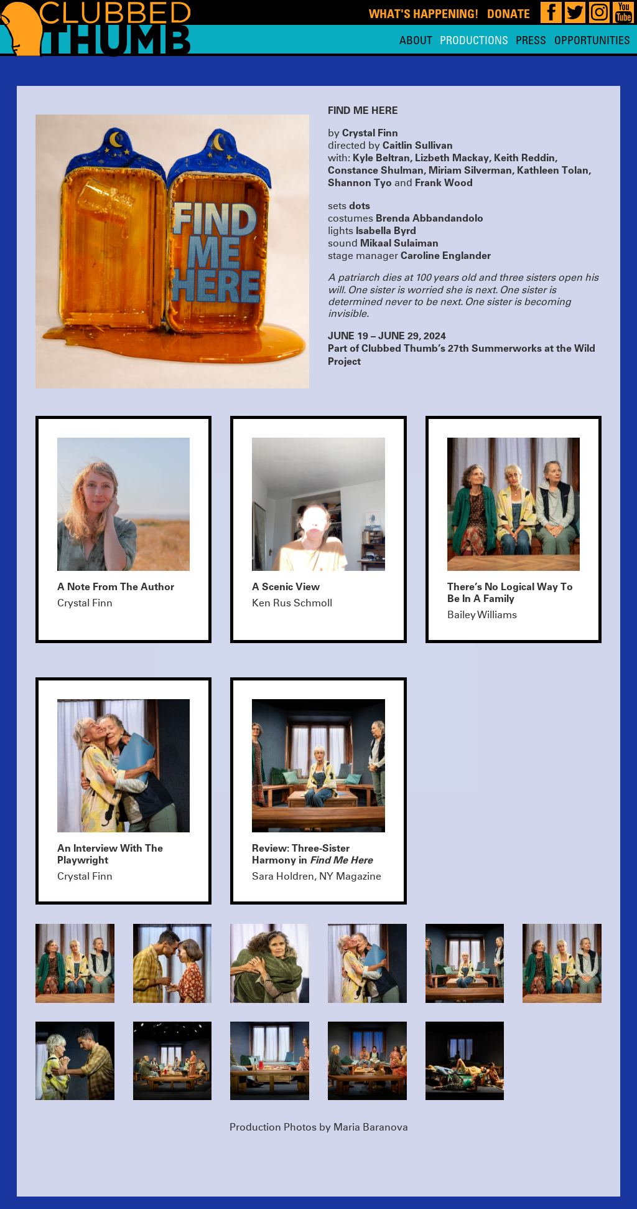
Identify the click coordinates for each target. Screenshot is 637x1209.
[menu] (514, 39)
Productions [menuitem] (474, 40)
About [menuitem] (415, 40)
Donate (508, 13)
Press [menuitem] (531, 40)
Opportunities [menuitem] (592, 40)
